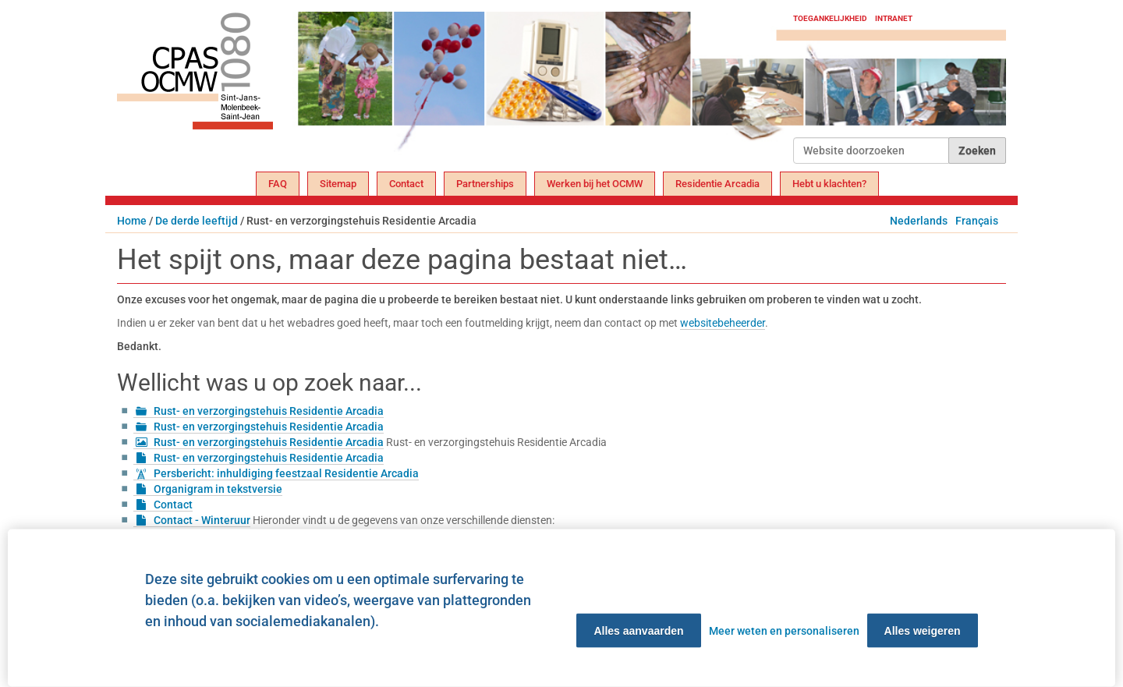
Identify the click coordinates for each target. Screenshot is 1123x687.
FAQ (277, 183)
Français (976, 220)
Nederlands (919, 220)
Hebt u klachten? (829, 183)
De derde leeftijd (196, 220)
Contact (406, 183)
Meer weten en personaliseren (784, 631)
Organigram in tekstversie (218, 489)
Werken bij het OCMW (595, 183)
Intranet (893, 18)
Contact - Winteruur (202, 520)
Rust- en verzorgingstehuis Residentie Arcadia (269, 411)
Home (132, 220)
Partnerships (485, 183)
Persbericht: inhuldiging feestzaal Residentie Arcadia (286, 473)
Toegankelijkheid (830, 18)
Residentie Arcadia (717, 183)
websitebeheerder (722, 323)
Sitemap (338, 183)
